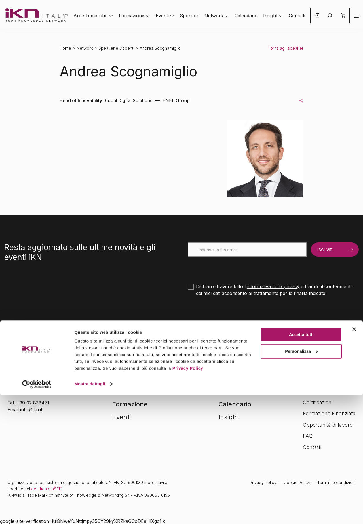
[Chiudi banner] (354, 458)
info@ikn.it (31, 409)
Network (213, 15)
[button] (343, 15)
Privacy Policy (187, 497)
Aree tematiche (135, 391)
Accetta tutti (301, 463)
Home (65, 48)
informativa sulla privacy (273, 286)
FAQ (308, 436)
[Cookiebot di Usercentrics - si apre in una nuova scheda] (37, 513)
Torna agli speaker (285, 48)
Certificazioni (317, 402)
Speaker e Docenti (116, 48)
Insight (270, 15)
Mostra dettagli (89, 512)
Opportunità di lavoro (328, 425)
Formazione (131, 15)
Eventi (162, 15)
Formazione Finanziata (329, 413)
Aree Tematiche (90, 15)
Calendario (246, 15)
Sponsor (189, 15)
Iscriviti (325, 249)
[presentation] (231, 268)
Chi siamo (314, 391)
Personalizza (301, 479)
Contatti (297, 15)
